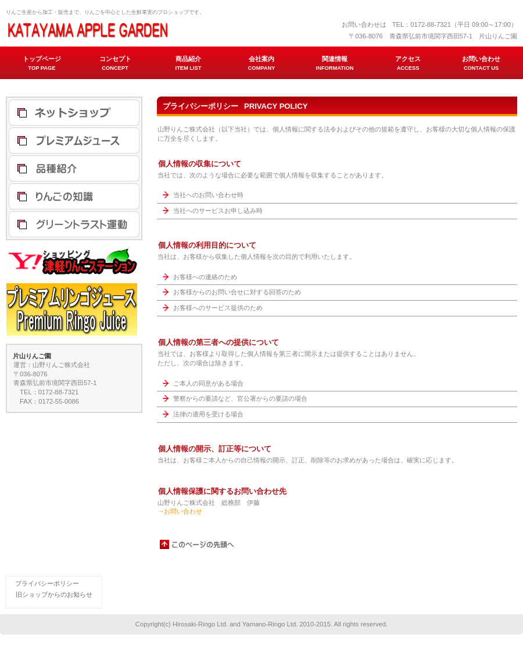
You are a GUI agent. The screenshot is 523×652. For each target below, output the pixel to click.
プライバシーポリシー (47, 583)
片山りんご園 (122, 29)
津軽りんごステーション (74, 112)
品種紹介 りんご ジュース (74, 168)
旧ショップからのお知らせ (54, 594)
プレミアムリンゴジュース (74, 140)
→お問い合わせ (179, 511)
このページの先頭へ (197, 544)
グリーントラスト (74, 224)
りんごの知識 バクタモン (74, 196)
